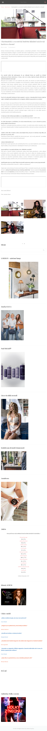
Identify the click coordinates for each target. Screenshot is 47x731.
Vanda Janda (24, 544)
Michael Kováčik (23, 552)
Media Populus (30, 728)
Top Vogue (23, 2)
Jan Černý (23, 570)
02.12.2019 (4, 47)
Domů (2, 7)
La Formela (23, 548)
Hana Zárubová (23, 559)
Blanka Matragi (23, 537)
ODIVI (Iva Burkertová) (23, 566)
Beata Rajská (23, 555)
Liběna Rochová (23, 541)
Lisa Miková (23, 563)
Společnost (7, 7)
